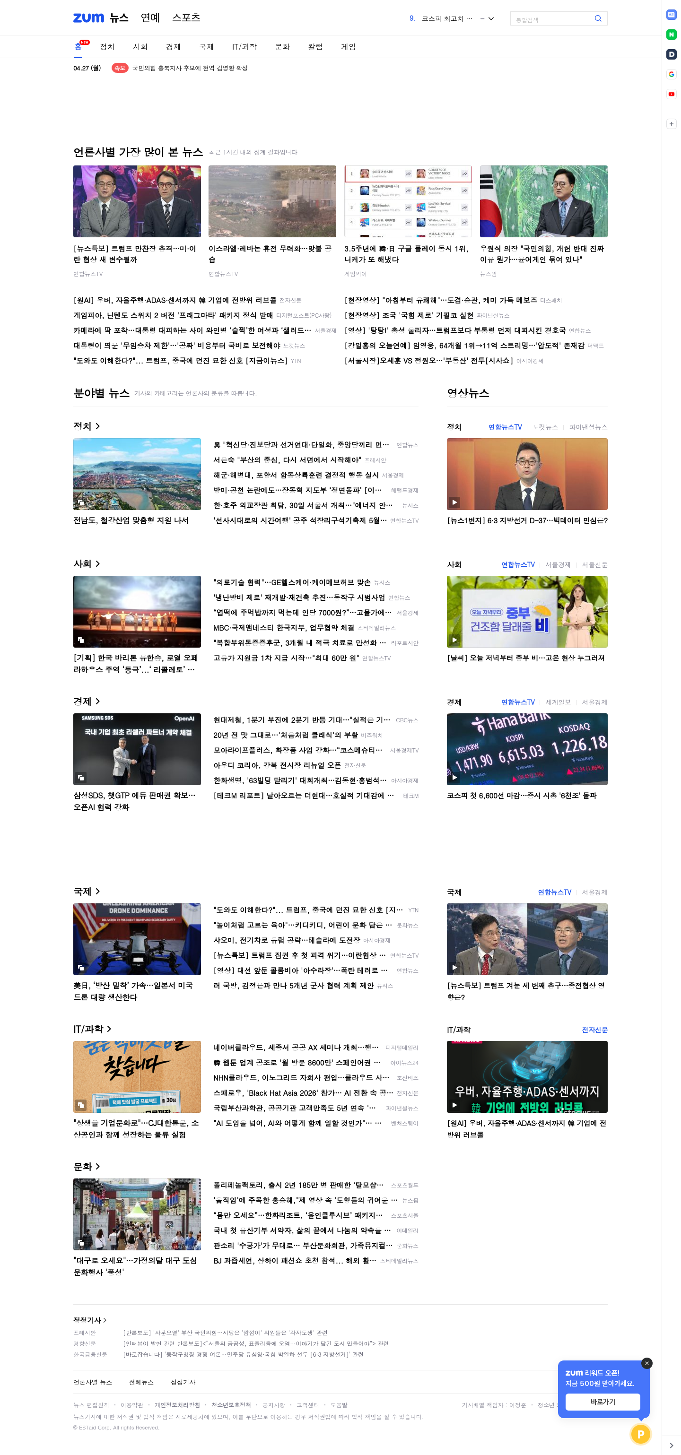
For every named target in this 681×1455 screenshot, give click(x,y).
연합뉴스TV (88, 273)
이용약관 (132, 1405)
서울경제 (558, 564)
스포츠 (186, 18)
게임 (348, 46)
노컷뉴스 (545, 427)
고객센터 (308, 1405)
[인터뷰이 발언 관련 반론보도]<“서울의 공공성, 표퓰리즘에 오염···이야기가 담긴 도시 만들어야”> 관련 (256, 1343)
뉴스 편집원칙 (91, 1405)
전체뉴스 (141, 1381)
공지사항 (273, 1405)
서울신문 (595, 564)
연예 (150, 18)
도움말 (339, 1405)
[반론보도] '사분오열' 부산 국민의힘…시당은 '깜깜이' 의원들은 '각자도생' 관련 (225, 1332)
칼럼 (315, 46)
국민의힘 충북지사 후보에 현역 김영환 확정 (190, 67)
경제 (173, 46)
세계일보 (558, 702)
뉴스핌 (488, 273)
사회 (140, 46)
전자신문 (595, 1029)
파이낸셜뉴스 (588, 427)
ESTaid (87, 1427)
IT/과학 (244, 46)
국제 (206, 46)
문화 (282, 46)
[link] (671, 14)
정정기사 (87, 1320)
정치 (107, 46)
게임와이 (355, 273)
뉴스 (119, 18)
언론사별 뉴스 (92, 1381)
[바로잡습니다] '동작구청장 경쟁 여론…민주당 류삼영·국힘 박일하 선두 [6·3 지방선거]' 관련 (243, 1354)
